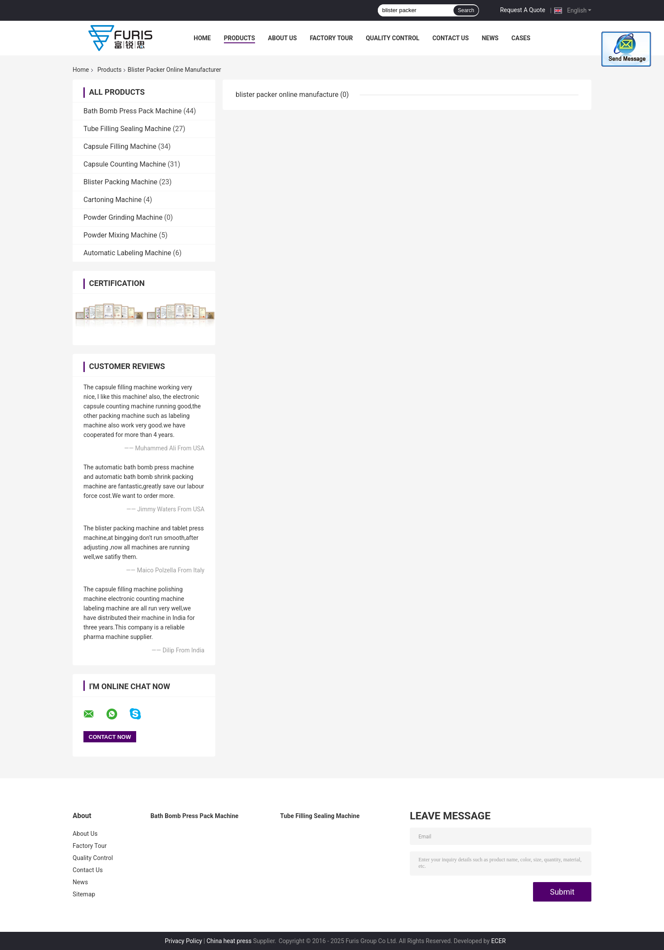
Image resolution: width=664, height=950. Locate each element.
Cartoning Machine (112, 200)
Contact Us (450, 38)
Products (239, 38)
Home (202, 38)
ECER (498, 940)
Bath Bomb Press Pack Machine (132, 111)
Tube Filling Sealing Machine (127, 129)
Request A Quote (522, 9)
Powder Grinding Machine (123, 217)
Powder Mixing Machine (120, 235)
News (490, 38)
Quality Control (392, 38)
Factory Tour (331, 38)
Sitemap (84, 894)
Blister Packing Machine (120, 182)
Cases (520, 38)
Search (466, 10)
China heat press (229, 940)
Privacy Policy (183, 940)
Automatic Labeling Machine (127, 253)
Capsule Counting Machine (124, 164)
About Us (282, 38)
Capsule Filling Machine (119, 146)
